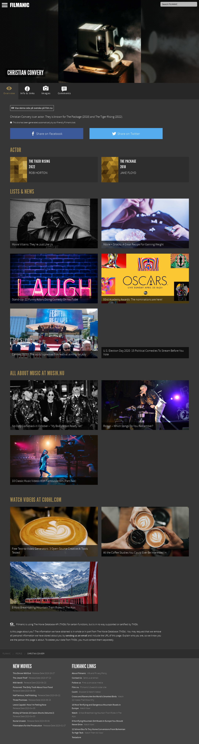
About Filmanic (79, 673)
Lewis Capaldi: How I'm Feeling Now (29, 704)
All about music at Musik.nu (37, 373)
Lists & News (22, 191)
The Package (74, 116)
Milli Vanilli (18, 682)
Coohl (75, 692)
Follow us (76, 682)
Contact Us (77, 678)
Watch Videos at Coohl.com (35, 499)
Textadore (76, 737)
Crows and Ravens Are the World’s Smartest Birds (94, 696)
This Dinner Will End (22, 673)
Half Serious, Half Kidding (25, 695)
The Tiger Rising (104, 116)
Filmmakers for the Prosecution (27, 725)
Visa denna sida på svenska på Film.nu (32, 108)
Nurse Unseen (19, 721)
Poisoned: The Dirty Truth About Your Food (33, 687)
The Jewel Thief (20, 678)
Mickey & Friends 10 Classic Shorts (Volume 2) (33, 713)
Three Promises (20, 700)
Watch (75, 713)
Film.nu (75, 687)
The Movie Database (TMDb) (111, 631)
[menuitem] (6, 653)
